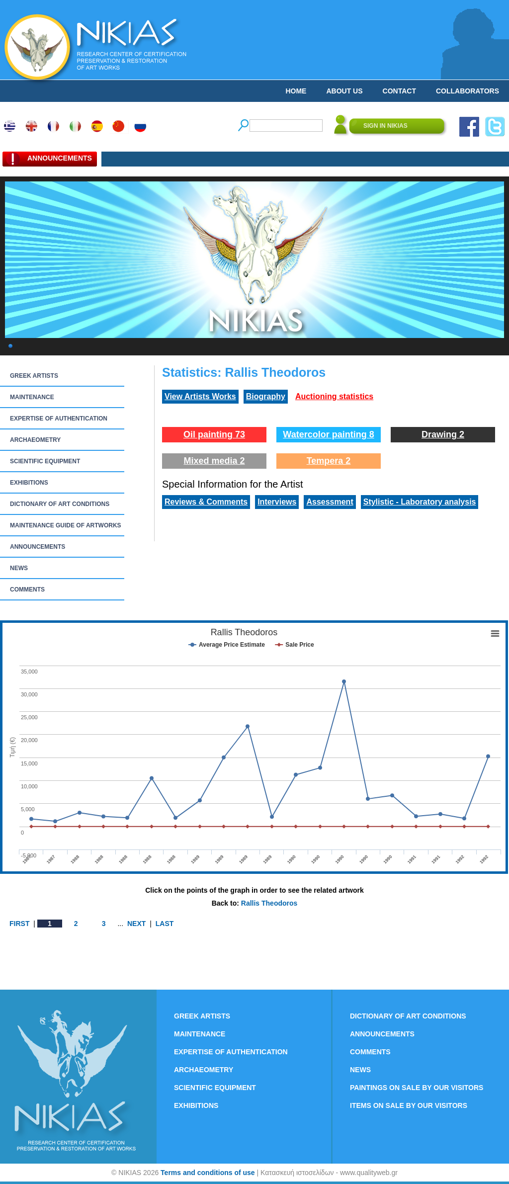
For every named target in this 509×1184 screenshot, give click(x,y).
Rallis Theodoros (269, 903)
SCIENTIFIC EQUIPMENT (45, 461)
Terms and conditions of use (208, 1173)
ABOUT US (344, 91)
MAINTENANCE (32, 397)
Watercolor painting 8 (328, 434)
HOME (295, 91)
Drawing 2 (443, 434)
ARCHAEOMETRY (35, 439)
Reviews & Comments (206, 502)
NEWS (19, 568)
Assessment (329, 502)
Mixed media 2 (214, 461)
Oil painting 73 (214, 434)
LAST (165, 924)
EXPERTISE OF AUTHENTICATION (58, 418)
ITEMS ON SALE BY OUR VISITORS (408, 1105)
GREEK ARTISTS (34, 375)
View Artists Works (200, 396)
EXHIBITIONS (29, 482)
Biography (265, 396)
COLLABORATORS (467, 91)
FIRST (19, 924)
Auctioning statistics (334, 396)
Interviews (276, 502)
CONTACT (399, 91)
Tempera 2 (329, 461)
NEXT (136, 924)
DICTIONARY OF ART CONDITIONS (59, 504)
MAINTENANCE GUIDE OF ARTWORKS (65, 525)
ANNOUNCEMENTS (37, 546)
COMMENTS (27, 589)
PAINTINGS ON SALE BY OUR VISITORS (416, 1088)
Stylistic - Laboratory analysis (419, 502)
